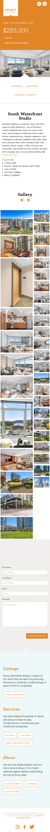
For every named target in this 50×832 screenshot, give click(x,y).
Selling (26, 735)
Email (4, 588)
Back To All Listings (16, 43)
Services (11, 709)
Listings (11, 669)
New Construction (17, 743)
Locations (12, 792)
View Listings (14, 695)
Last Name (6, 578)
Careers (32, 784)
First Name (6, 567)
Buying (9, 735)
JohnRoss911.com (9, 155)
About (9, 757)
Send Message (37, 636)
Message (6, 599)
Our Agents (12, 784)
